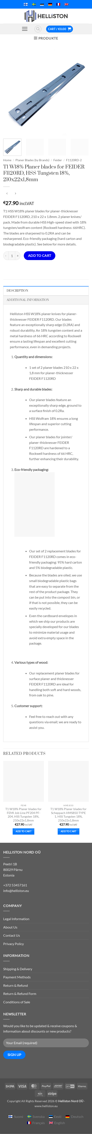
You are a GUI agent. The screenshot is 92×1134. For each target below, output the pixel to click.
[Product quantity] (11, 255)
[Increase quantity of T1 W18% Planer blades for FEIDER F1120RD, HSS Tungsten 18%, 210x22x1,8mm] (17, 255)
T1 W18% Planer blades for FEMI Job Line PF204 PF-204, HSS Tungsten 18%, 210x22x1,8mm (23, 814)
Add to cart (39, 255)
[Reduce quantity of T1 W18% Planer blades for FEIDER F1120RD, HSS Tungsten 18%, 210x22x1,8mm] (5, 255)
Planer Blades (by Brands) (32, 160)
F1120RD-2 (74, 160)
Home (7, 160)
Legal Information (16, 919)
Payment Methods (17, 977)
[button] (24, 29)
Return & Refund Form (19, 993)
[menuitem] (26, 4)
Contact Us (11, 935)
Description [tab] (17, 291)
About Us (10, 927)
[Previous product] (15, 193)
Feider (57, 160)
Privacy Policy (13, 944)
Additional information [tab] (28, 300)
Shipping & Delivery (17, 969)
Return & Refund (15, 985)
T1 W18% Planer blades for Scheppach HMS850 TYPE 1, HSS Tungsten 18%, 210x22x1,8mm (68, 814)
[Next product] (7, 193)
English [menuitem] (59, 1123)
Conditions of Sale (16, 1002)
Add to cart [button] (23, 831)
